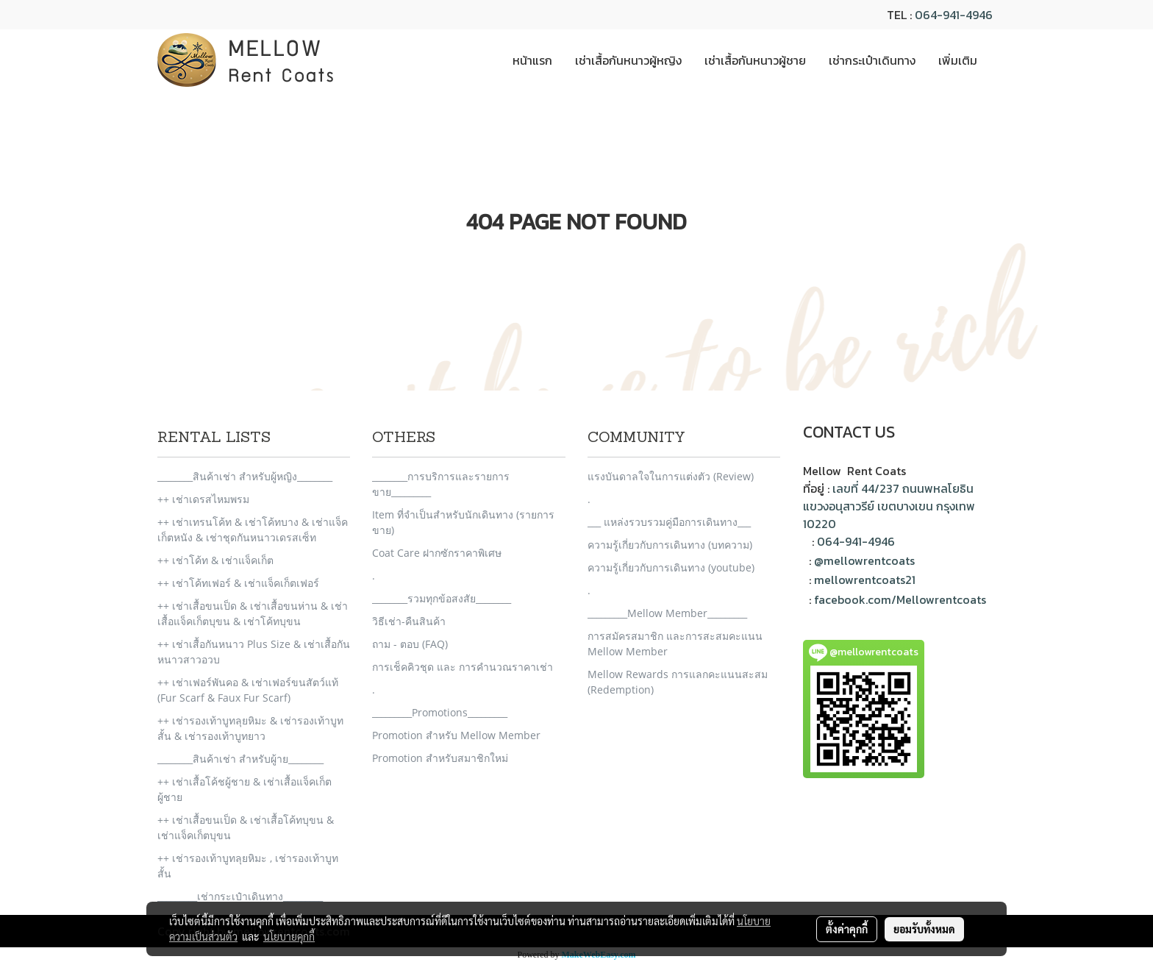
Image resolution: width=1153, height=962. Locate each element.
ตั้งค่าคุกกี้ (847, 929)
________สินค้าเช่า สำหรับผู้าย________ (240, 759)
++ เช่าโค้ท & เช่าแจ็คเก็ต (215, 560)
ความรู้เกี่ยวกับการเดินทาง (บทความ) (670, 545)
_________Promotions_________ (439, 712)
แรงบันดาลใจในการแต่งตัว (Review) (671, 476)
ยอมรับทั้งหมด (924, 929)
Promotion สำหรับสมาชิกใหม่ (440, 758)
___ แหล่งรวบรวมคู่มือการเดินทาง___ (669, 522)
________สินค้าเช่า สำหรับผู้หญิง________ (244, 476)
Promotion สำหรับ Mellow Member (456, 735)
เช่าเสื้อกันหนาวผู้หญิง (628, 60)
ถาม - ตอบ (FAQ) (410, 644)
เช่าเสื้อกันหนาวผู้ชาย (755, 60)
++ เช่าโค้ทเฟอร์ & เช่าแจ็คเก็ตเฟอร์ (238, 583)
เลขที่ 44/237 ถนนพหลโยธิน (903, 488)
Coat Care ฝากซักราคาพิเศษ (436, 553)
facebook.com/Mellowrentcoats (900, 599)
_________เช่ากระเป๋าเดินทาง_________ (240, 896)
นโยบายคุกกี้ (289, 936)
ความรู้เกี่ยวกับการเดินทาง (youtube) (671, 567)
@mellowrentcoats (864, 560)
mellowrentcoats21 (864, 579)
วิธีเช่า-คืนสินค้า (409, 621)
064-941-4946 (954, 15)
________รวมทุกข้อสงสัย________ (441, 598)
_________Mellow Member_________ (667, 613)
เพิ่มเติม (957, 60)
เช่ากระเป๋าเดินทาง (872, 60)
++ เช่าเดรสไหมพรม (203, 499)
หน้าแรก (532, 60)
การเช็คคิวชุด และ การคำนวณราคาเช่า (462, 667)
